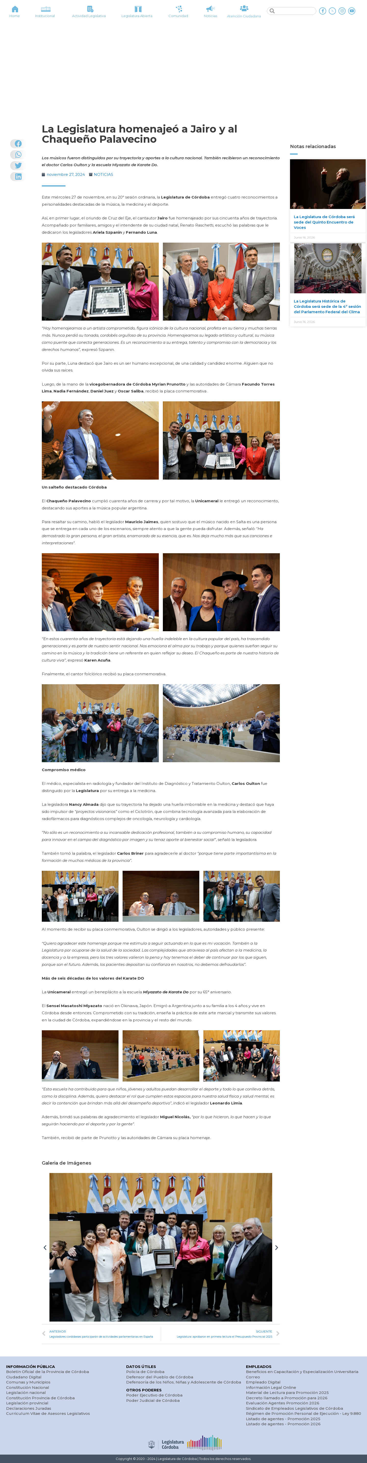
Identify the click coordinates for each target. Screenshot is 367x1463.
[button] (45, 1247)
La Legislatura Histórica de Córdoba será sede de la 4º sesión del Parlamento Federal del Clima (327, 306)
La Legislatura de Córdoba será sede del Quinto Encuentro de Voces (324, 222)
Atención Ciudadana (244, 16)
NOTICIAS (103, 174)
